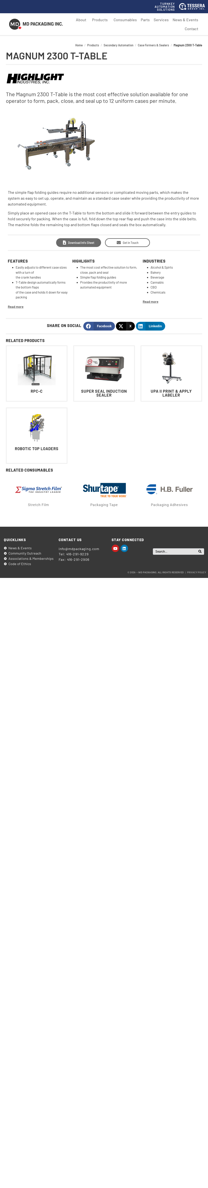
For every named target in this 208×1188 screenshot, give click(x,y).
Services (161, 19)
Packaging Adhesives (169, 505)
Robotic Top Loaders (36, 448)
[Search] (200, 552)
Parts (145, 19)
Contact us (70, 540)
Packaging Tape (104, 505)
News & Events (185, 19)
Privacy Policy (196, 572)
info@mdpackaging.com (79, 549)
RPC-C (37, 391)
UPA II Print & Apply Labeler (171, 393)
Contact (191, 28)
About (82, 19)
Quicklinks (15, 540)
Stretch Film (38, 505)
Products (101, 19)
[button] (99, 326)
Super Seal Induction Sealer (104, 393)
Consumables (125, 19)
